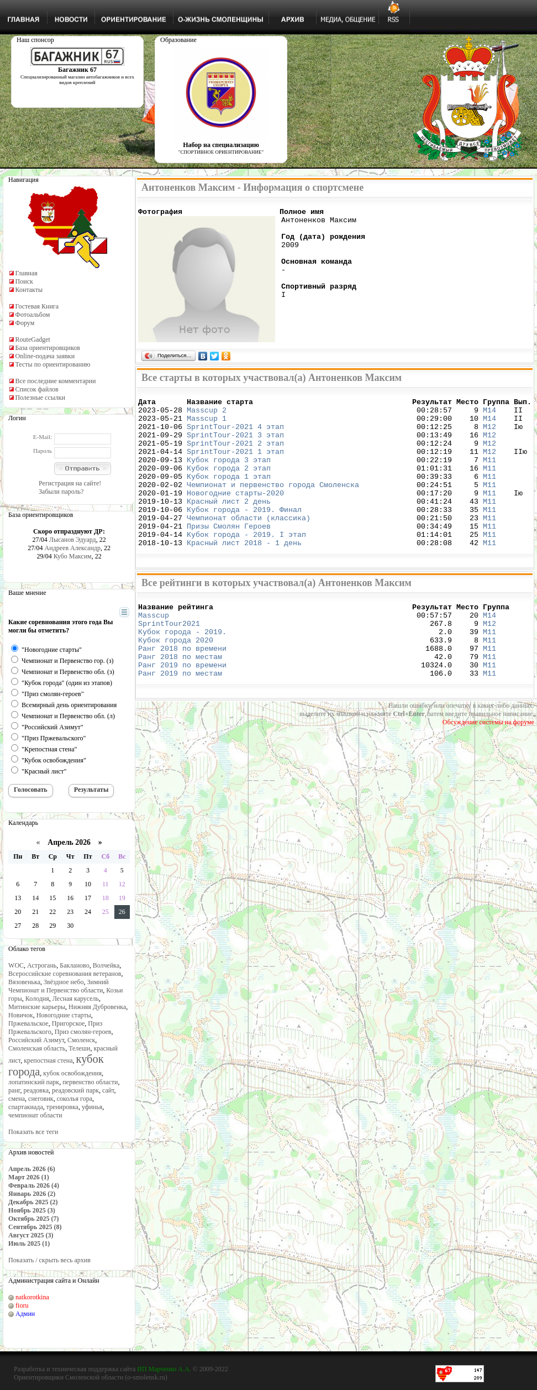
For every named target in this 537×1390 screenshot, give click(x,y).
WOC (16, 965)
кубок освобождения (72, 1073)
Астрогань (41, 965)
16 (70, 898)
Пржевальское (28, 1023)
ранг (14, 1090)
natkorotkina (32, 1297)
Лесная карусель (75, 998)
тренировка (62, 1107)
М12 (489, 435)
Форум (25, 323)
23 (70, 912)
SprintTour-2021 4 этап (235, 435)
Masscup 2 (207, 415)
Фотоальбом (32, 314)
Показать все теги (33, 1132)
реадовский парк (75, 1090)
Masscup (155, 650)
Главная (26, 273)
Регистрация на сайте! (70, 483)
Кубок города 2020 (175, 679)
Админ (25, 1314)
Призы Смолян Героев (229, 554)
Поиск (24, 281)
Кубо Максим (73, 556)
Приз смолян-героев (83, 1032)
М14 (489, 415)
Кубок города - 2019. (182, 670)
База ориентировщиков (47, 348)
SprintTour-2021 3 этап (235, 445)
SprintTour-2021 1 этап (235, 464)
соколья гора (74, 1098)
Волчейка (106, 965)
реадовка (36, 1090)
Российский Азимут (36, 1040)
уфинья (92, 1107)
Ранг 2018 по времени (182, 689)
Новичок (20, 1015)
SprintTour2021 (169, 660)
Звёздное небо (63, 982)
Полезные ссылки (40, 397)
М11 (489, 474)
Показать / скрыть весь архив (49, 1260)
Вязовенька (24, 982)
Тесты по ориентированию (53, 364)
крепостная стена (48, 1060)
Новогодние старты (63, 1015)
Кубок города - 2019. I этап (246, 564)
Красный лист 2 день (229, 524)
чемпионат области (35, 1115)
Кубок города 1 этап (229, 494)
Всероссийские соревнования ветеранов (64, 974)
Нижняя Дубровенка (97, 1007)
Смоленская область (36, 1048)
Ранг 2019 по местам (180, 719)
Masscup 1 (207, 425)
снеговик (41, 1098)
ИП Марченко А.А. (164, 1369)
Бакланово (74, 965)
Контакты (29, 290)
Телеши (79, 1048)
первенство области (90, 1082)
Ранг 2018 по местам (180, 699)
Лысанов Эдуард (72, 540)
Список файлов (37, 389)
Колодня (37, 998)
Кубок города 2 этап (229, 484)
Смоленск (81, 1040)
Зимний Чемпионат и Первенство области (58, 986)
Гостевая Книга (37, 306)
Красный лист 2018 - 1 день (244, 574)
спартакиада (25, 1107)
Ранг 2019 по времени (182, 709)
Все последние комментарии (55, 381)
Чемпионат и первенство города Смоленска (273, 504)
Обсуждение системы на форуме (488, 768)
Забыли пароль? (61, 491)
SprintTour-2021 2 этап (235, 454)
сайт (108, 1090)
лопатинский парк (33, 1082)
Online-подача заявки (45, 356)
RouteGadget (32, 339)
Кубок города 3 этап (229, 474)
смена (16, 1098)
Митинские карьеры (36, 1007)
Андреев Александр (73, 548)
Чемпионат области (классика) (248, 544)
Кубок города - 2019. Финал (244, 534)
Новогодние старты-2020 (235, 514)
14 (35, 898)
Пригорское (68, 1023)
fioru (21, 1305)
